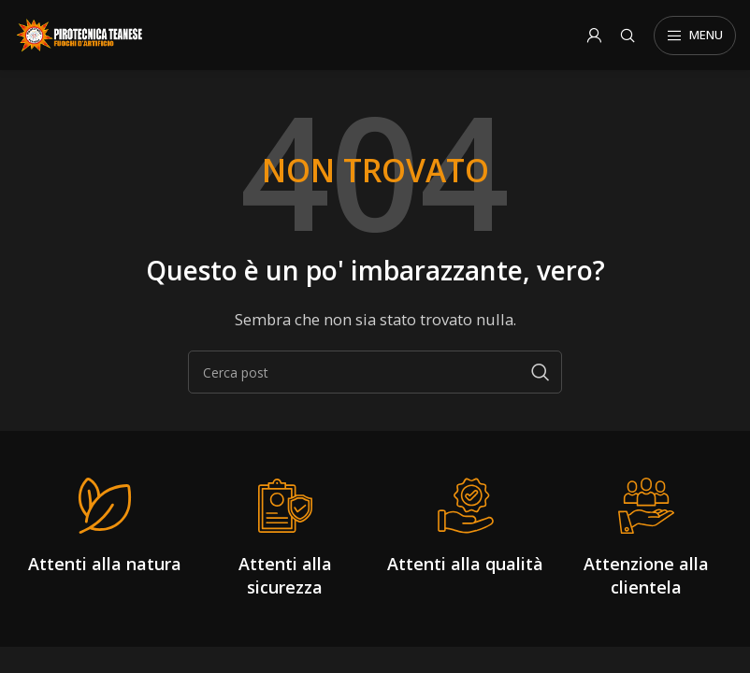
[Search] (627, 35)
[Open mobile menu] (694, 35)
